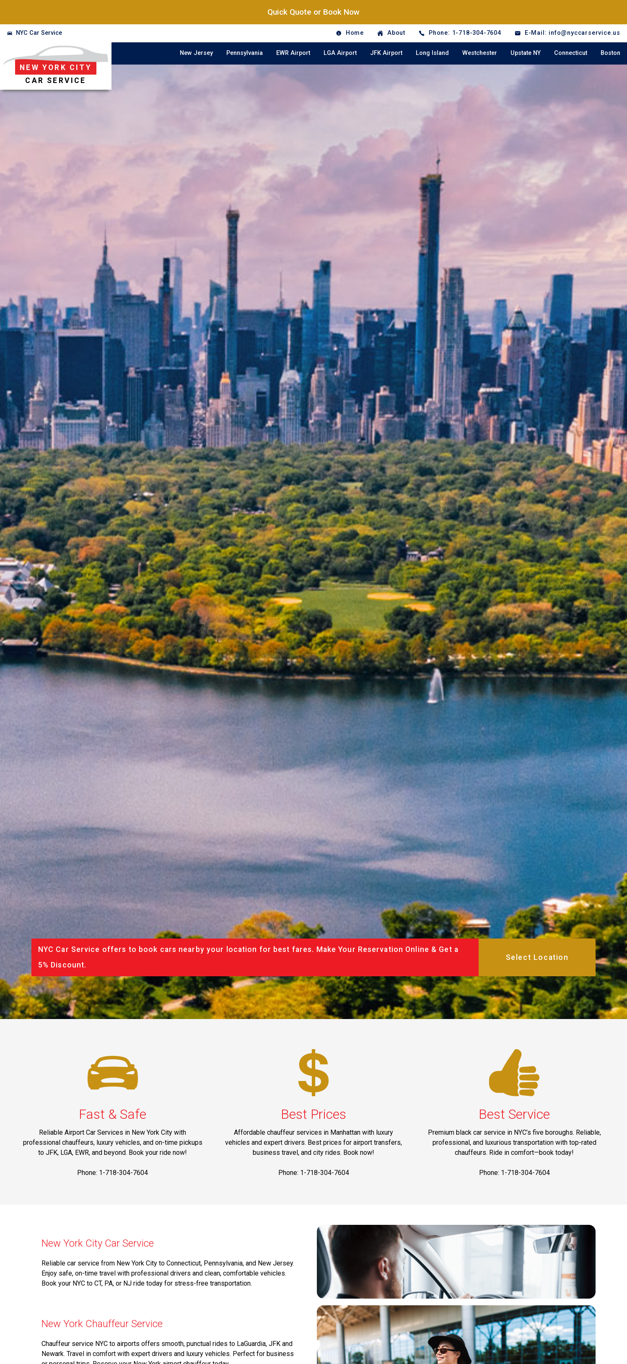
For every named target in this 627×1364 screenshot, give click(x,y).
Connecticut (570, 53)
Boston (610, 53)
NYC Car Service (39, 32)
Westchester (479, 53)
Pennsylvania (244, 53)
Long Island (432, 53)
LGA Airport (340, 53)
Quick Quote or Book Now (313, 12)
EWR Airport (293, 53)
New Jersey (196, 53)
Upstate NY (525, 53)
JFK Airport (386, 53)
